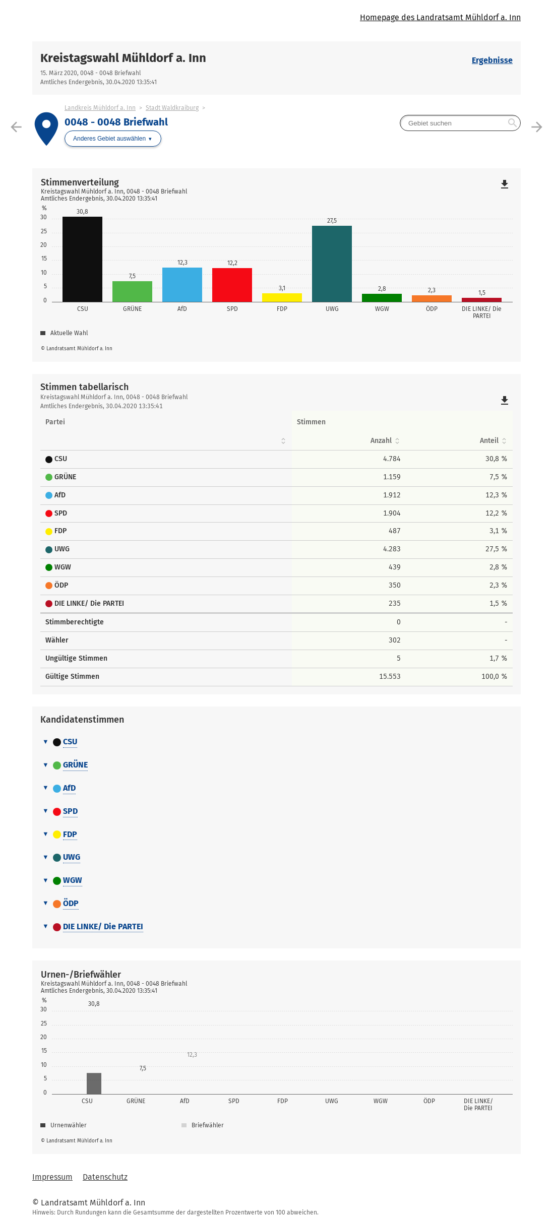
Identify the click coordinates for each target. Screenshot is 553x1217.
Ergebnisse (492, 60)
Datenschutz (105, 1177)
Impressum (52, 1177)
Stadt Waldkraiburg (172, 107)
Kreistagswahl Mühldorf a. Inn (123, 58)
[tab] (276, 742)
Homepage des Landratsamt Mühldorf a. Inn (440, 17)
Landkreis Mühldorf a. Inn (100, 107)
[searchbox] (460, 123)
